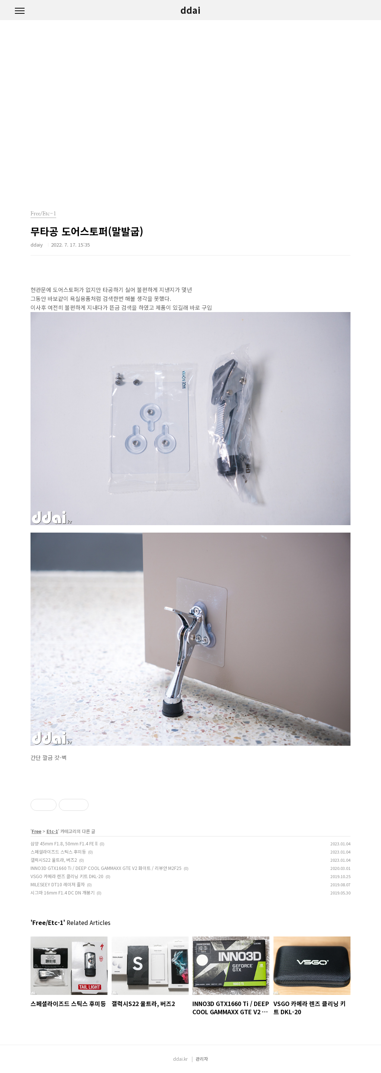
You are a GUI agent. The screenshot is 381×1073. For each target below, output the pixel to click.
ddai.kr (180, 1059)
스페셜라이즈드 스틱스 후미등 (58, 851)
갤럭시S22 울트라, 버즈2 (54, 860)
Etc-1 (52, 831)
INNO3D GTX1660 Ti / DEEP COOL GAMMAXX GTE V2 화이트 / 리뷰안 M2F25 (106, 868)
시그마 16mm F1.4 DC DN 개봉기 (63, 892)
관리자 (202, 1059)
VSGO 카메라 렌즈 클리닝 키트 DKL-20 (67, 876)
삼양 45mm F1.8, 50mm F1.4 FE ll (64, 843)
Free (36, 831)
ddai (190, 10)
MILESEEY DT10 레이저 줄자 (58, 884)
